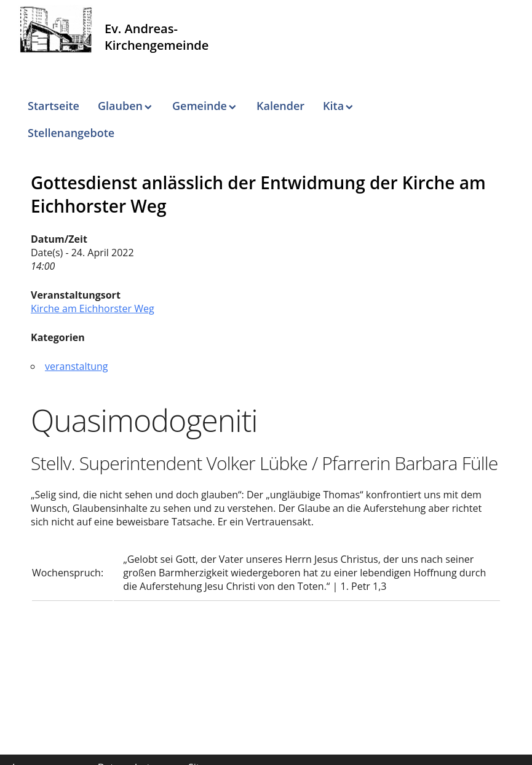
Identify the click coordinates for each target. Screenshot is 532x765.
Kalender (280, 105)
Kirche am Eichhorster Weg (92, 308)
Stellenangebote (71, 132)
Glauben (120, 105)
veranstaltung (76, 366)
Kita (333, 105)
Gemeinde (199, 105)
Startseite (53, 105)
